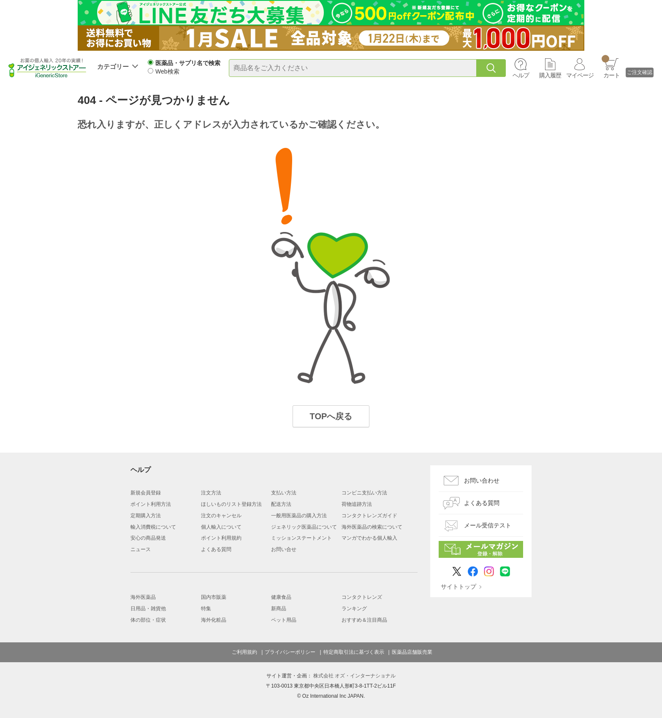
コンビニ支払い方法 (364, 493)
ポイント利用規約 (221, 538)
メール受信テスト (487, 525)
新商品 (278, 609)
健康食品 (281, 597)
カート (611, 67)
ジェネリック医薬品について (304, 527)
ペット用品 (283, 620)
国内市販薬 (213, 597)
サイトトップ (458, 586)
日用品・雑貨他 (148, 609)
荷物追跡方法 (357, 504)
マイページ (580, 75)
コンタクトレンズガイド (369, 516)
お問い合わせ (481, 480)
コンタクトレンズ (362, 597)
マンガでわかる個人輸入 (369, 538)
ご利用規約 (244, 652)
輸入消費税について (153, 527)
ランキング (354, 609)
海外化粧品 (213, 620)
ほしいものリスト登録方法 (231, 504)
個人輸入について (221, 527)
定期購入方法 (145, 516)
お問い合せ (283, 549)
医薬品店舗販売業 (412, 652)
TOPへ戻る (331, 416)
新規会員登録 (145, 493)
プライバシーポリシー (290, 652)
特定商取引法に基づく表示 (353, 652)
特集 (206, 609)
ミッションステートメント (301, 538)
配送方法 (281, 504)
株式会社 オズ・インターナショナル (354, 676)
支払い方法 (283, 493)
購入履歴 (550, 75)
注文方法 (211, 493)
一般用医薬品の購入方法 (299, 516)
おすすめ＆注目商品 (364, 620)
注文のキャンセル (221, 516)
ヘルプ (521, 75)
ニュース (140, 549)
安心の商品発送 (148, 538)
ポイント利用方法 (150, 504)
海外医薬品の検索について (372, 527)
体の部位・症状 (148, 620)
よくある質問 (216, 549)
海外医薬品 (143, 597)
